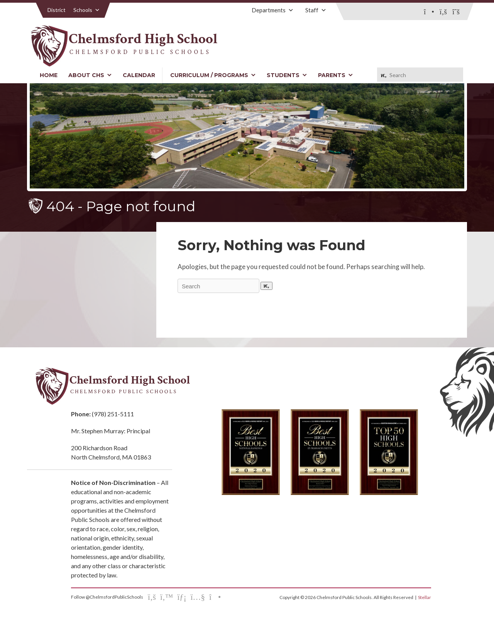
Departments (273, 10)
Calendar (139, 75)
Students (287, 75)
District (56, 10)
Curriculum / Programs (213, 75)
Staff (316, 10)
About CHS (90, 75)
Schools (86, 10)
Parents (335, 75)
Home (49, 75)
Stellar (424, 597)
